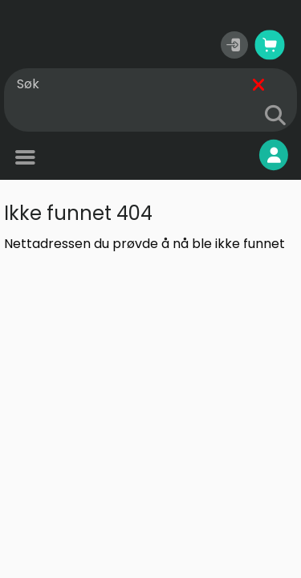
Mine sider (233, 155)
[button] (234, 45)
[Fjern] (258, 85)
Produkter (60, 158)
